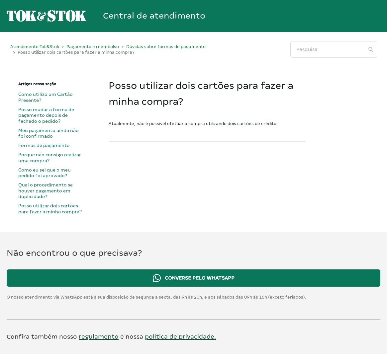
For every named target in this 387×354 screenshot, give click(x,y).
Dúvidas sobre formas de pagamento (166, 46)
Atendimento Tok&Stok (34, 46)
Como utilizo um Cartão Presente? (45, 97)
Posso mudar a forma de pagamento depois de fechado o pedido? (46, 115)
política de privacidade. (180, 336)
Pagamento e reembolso (92, 46)
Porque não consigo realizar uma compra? (49, 157)
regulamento (99, 336)
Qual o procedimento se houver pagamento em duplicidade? (45, 190)
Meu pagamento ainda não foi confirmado (48, 133)
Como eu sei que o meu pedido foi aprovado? (44, 172)
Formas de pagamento (44, 145)
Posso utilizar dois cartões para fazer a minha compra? (50, 208)
